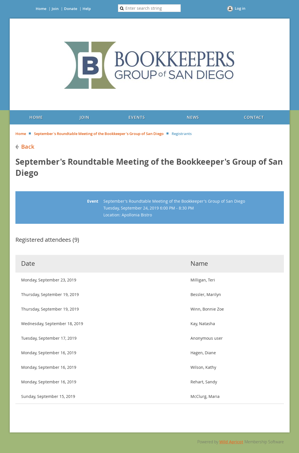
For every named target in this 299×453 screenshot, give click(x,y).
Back (27, 146)
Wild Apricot (231, 441)
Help (87, 8)
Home (41, 8)
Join (55, 8)
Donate (70, 8)
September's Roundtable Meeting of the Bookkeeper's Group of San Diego (99, 133)
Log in (240, 8)
